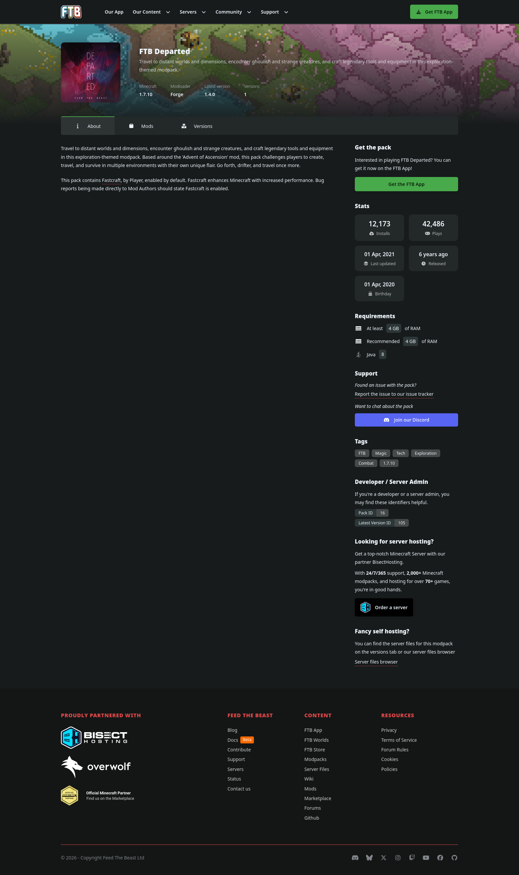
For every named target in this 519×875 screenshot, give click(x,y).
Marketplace (317, 798)
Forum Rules (394, 749)
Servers (235, 769)
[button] (151, 12)
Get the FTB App (406, 184)
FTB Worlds (316, 740)
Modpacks (315, 759)
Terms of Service (399, 740)
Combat (365, 463)
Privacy (389, 730)
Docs (240, 739)
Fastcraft (111, 180)
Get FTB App (434, 12)
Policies (389, 769)
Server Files (316, 769)
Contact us (239, 789)
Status (234, 779)
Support (236, 759)
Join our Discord (406, 420)
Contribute (239, 749)
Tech (401, 453)
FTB (361, 453)
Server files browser (376, 662)
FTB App (313, 730)
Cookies (389, 759)
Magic (381, 453)
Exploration (426, 453)
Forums (312, 808)
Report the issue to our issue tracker (394, 394)
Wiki (308, 779)
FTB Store (314, 749)
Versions (196, 126)
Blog (232, 730)
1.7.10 (389, 463)
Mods (140, 126)
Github (311, 818)
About (88, 126)
